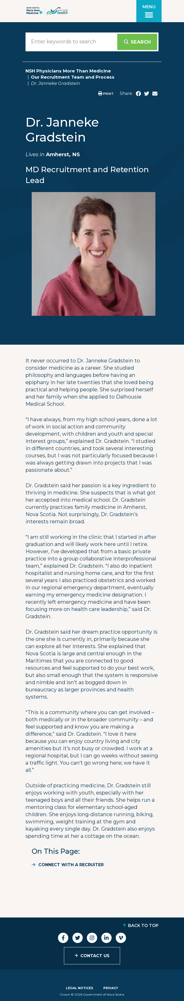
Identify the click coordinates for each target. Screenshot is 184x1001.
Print (106, 94)
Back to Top (143, 925)
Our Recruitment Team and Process (72, 77)
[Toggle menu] (149, 11)
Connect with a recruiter (71, 864)
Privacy (110, 988)
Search (141, 42)
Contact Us (95, 955)
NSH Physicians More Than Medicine (68, 70)
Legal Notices (79, 988)
